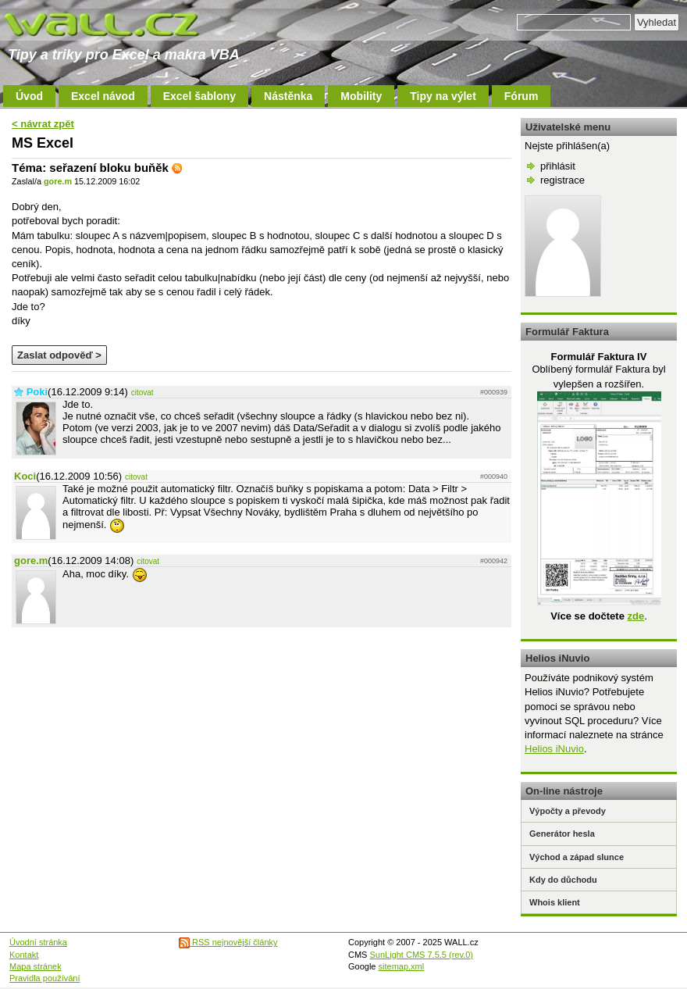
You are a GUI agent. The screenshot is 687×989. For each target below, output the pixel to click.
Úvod (29, 96)
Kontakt (23, 954)
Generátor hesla (562, 833)
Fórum (521, 96)
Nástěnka (288, 96)
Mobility (361, 96)
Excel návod (103, 96)
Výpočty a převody (567, 811)
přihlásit (557, 166)
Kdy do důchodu (563, 879)
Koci (25, 476)
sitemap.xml (402, 966)
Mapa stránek (35, 966)
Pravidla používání (44, 978)
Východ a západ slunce (576, 857)
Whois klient (554, 902)
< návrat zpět (43, 124)
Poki (37, 392)
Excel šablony (199, 96)
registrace (562, 180)
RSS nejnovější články (228, 942)
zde (635, 616)
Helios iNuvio (554, 749)
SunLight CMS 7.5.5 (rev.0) (421, 954)
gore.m (58, 181)
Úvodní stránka (38, 942)
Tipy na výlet (443, 96)
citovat (142, 392)
